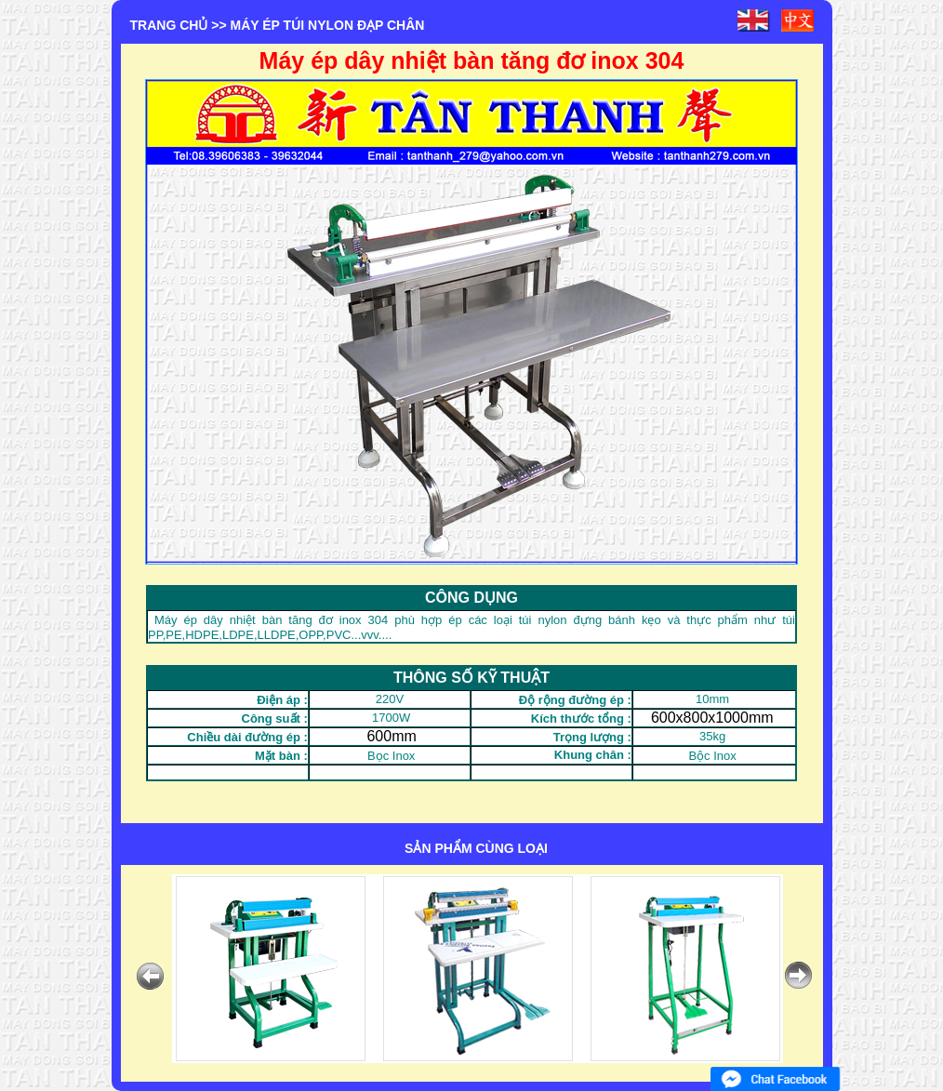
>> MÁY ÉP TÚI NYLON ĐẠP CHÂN (317, 25)
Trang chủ (169, 25)
